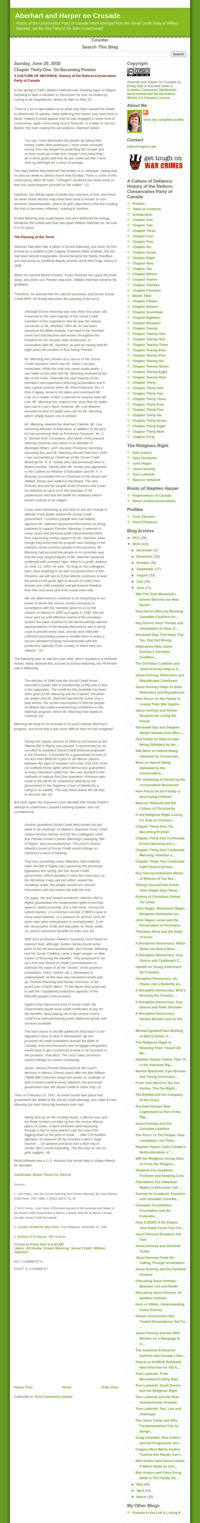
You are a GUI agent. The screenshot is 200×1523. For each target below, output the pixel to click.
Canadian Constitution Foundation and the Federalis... (153, 1210)
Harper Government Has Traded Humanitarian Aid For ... (160, 1321)
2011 (136, 538)
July (140, 581)
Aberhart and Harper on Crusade (67, 16)
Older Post (109, 1387)
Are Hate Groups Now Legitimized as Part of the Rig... (157, 1111)
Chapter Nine (143, 263)
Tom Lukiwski (144, 474)
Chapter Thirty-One (148, 388)
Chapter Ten (142, 269)
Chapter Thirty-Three (149, 399)
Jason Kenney (144, 469)
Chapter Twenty (145, 328)
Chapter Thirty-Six (147, 415)
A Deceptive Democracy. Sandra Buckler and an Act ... (158, 1019)
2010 (136, 544)
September (145, 569)
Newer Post (23, 1387)
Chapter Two (143, 225)
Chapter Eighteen (147, 318)
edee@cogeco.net (141, 146)
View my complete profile (163, 120)
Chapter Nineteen (147, 323)
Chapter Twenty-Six (148, 361)
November (145, 556)
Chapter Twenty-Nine (149, 377)
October (143, 563)
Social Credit (81, 1248)
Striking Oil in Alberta (32, 1236)
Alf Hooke (34, 1248)
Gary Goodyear (145, 458)
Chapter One (143, 220)
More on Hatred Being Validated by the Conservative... (153, 768)
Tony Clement (144, 517)
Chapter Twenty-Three (150, 345)
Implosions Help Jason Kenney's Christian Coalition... (153, 652)
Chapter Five (143, 242)
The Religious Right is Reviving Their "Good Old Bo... (158, 1047)
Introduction (142, 214)
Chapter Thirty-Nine (148, 432)
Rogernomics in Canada (152, 495)
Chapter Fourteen (147, 290)
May (140, 1484)
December (145, 550)
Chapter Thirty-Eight (149, 426)
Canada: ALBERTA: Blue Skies (38, 1227)
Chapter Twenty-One (149, 334)
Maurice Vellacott (146, 480)
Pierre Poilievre (145, 522)
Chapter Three (144, 231)
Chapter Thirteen (146, 285)
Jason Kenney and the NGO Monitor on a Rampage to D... (157, 1338)
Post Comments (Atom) (53, 1397)
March (141, 1497)
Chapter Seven (144, 252)
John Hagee (142, 463)
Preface (139, 204)
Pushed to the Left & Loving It (156, 1513)
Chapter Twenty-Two (149, 339)
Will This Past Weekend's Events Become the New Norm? (156, 599)
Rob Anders (142, 453)
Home (66, 1387)
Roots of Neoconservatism (154, 501)
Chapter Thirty (144, 382)
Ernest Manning (56, 1248)
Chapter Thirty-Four (148, 404)
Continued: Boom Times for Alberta (42, 1175)
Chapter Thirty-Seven (150, 421)
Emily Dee (135, 86)
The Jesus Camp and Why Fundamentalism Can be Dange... (156, 1425)
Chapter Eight (144, 258)
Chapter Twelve (145, 279)
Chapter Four (143, 236)
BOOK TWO (142, 296)
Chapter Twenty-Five (149, 355)
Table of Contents (147, 209)
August (142, 575)
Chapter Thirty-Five (148, 410)
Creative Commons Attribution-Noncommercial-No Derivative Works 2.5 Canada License (152, 94)
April (140, 1490)
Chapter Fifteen (145, 301)
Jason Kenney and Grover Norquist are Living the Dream (156, 715)
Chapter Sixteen (145, 307)
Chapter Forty (144, 437)
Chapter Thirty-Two (148, 393)
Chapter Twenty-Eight (150, 372)
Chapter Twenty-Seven (151, 366)
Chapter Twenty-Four (149, 350)
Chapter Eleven (145, 274)
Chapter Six (142, 247)
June (140, 588)
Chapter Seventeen (148, 312)
